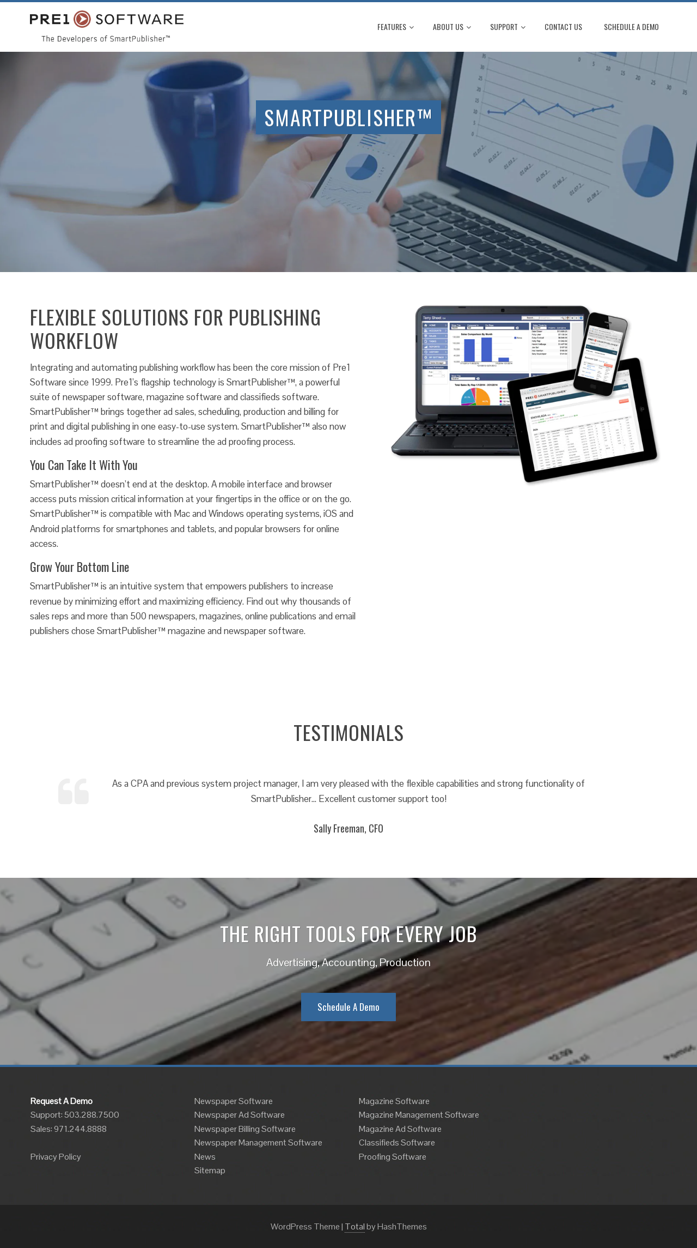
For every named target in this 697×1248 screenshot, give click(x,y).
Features (395, 26)
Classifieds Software (397, 1142)
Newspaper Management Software (258, 1142)
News (205, 1156)
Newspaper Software (233, 1101)
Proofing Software (392, 1156)
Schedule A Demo (631, 26)
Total (355, 1226)
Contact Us (563, 26)
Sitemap (209, 1170)
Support (507, 26)
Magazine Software (394, 1101)
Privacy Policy (55, 1156)
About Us (452, 26)
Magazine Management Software (419, 1114)
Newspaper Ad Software (239, 1114)
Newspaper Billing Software (245, 1129)
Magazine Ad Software (400, 1129)
